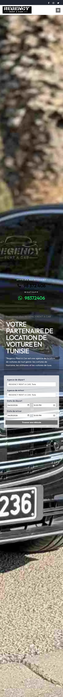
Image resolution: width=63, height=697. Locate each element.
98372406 (31, 298)
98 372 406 (31, 285)
